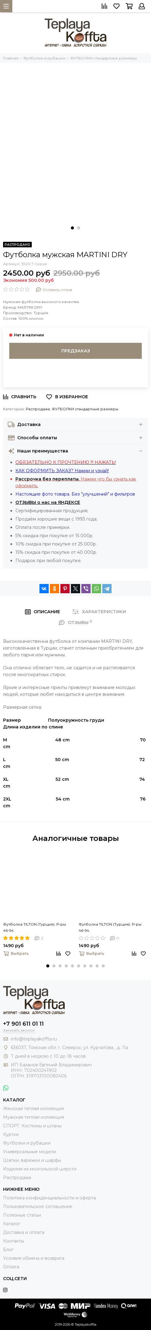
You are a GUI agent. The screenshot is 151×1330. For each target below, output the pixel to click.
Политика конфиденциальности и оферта (49, 1198)
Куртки (11, 1134)
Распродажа (38, 409)
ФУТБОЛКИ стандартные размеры (85, 409)
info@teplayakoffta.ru (34, 1039)
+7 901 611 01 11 (23, 1023)
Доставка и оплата (23, 1232)
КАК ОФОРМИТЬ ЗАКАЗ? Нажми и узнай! (62, 470)
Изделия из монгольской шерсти (39, 1169)
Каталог (11, 1224)
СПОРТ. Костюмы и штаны (32, 1126)
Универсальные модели (29, 1151)
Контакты (13, 1241)
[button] (72, 227)
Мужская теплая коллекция (33, 1117)
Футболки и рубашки (27, 1143)
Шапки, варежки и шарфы (32, 1160)
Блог (8, 1249)
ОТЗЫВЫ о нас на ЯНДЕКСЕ (47, 502)
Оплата (11, 1267)
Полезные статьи (22, 1215)
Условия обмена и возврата (33, 1258)
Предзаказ (75, 351)
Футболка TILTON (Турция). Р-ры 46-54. (34, 927)
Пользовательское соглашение (37, 1206)
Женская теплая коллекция (33, 1108)
